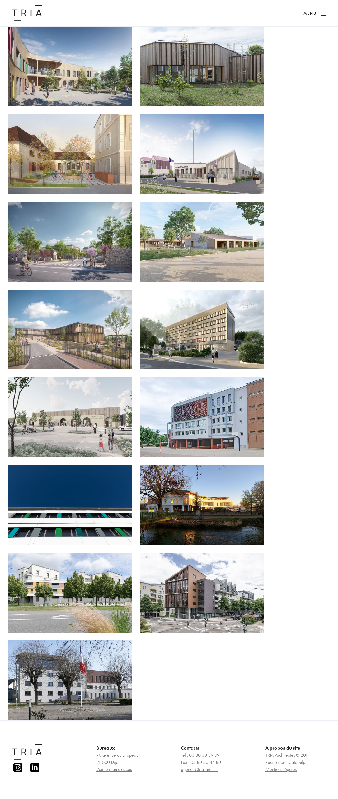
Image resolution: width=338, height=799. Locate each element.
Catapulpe (298, 762)
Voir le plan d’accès (114, 769)
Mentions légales (281, 769)
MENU (310, 13)
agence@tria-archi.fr (199, 769)
